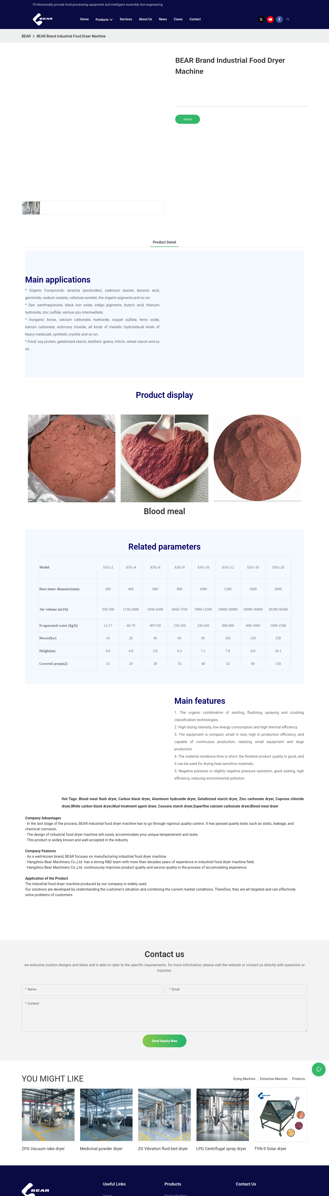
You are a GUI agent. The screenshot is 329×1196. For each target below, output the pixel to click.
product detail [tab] (164, 242)
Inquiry (187, 119)
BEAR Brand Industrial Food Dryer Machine (71, 36)
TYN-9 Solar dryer (270, 1148)
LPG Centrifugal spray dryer (221, 1148)
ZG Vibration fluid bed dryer (163, 1148)
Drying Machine (244, 1079)
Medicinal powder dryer (101, 1148)
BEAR (26, 36)
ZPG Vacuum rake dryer (43, 1148)
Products (298, 1079)
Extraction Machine (273, 1079)
